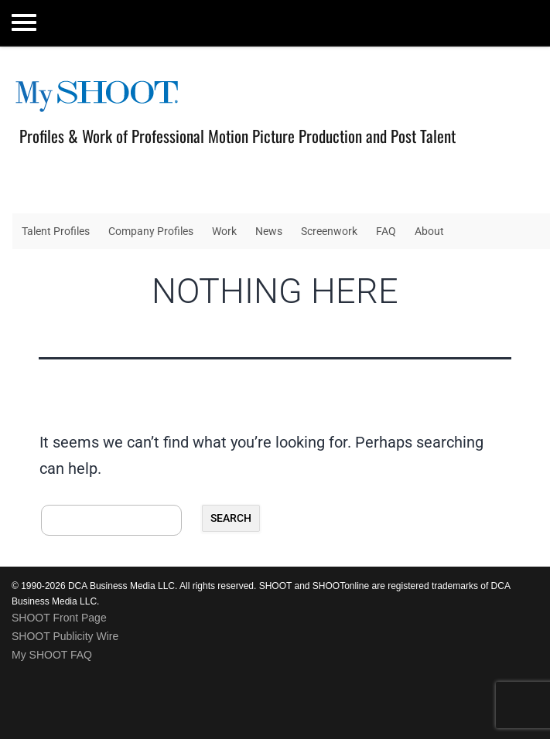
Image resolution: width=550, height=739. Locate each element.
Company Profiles (150, 231)
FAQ (386, 231)
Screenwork (329, 231)
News (268, 231)
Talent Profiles (56, 231)
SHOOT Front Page (59, 617)
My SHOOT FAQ (52, 655)
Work (224, 231)
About (429, 231)
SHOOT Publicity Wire (65, 636)
